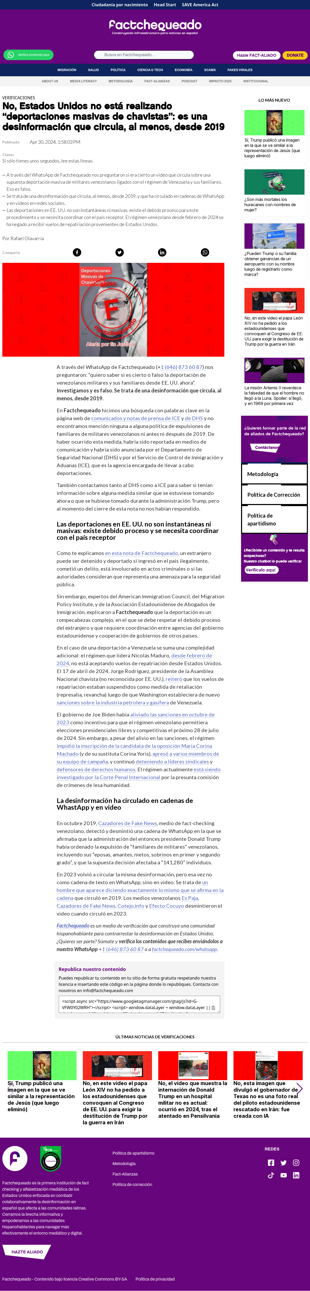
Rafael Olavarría (27, 238)
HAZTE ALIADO (27, 1252)
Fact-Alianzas (157, 81)
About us (50, 81)
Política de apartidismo (134, 1153)
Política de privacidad (155, 1279)
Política (118, 70)
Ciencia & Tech (150, 70)
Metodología (121, 81)
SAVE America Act (200, 5)
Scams (210, 70)
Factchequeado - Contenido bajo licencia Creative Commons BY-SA (64, 1279)
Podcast (189, 81)
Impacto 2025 (220, 81)
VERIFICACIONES (18, 98)
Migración (66, 70)
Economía (183, 70)
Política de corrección (132, 1184)
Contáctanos (267, 447)
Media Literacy (83, 81)
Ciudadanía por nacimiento (120, 5)
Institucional (255, 81)
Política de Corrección (273, 494)
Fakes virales (240, 70)
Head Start (165, 5)
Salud (93, 70)
